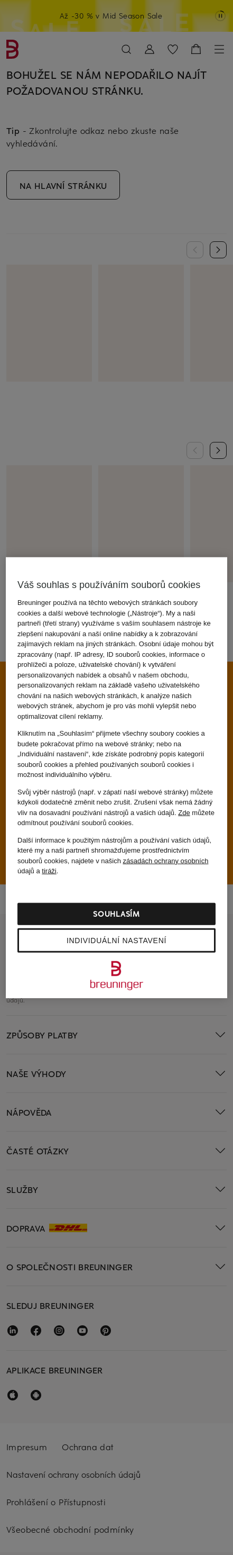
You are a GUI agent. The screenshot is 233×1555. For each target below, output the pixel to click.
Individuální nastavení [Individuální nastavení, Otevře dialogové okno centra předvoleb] (116, 940)
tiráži (49, 871)
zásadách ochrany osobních (166, 860)
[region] (116, 777)
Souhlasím (116, 913)
